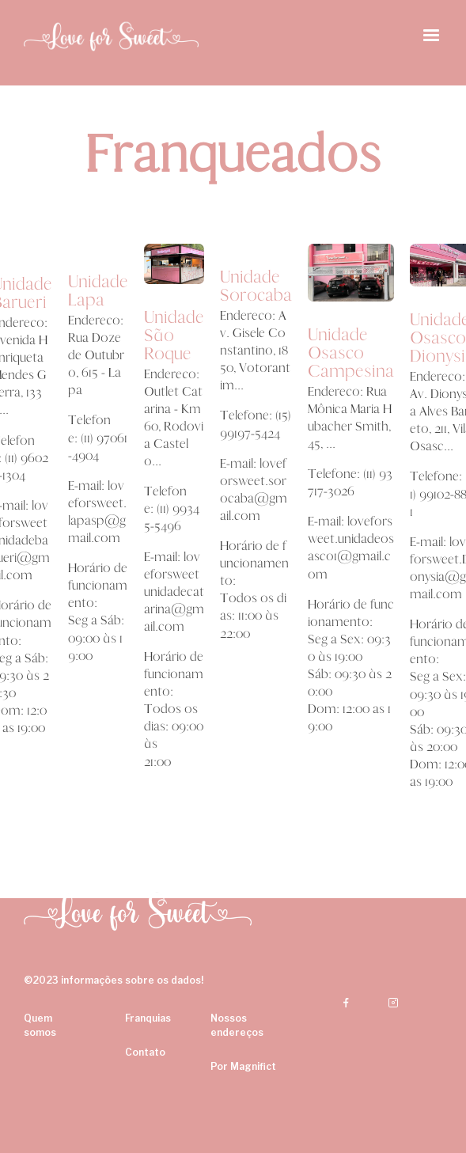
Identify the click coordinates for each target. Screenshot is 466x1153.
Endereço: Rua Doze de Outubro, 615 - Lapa (96, 355)
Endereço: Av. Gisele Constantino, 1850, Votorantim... (255, 350)
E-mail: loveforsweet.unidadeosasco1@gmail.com (351, 547)
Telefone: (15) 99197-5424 (255, 424)
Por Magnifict (243, 1066)
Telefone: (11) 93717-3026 (350, 482)
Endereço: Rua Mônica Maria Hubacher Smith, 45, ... (350, 417)
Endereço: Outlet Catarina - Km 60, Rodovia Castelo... (173, 417)
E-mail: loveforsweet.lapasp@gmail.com (97, 511)
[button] (431, 36)
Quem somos (40, 1025)
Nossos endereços (236, 1025)
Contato (145, 1052)
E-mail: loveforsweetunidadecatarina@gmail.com (174, 591)
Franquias (148, 1018)
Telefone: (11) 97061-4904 (97, 437)
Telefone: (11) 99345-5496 (171, 508)
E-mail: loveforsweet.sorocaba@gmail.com (253, 489)
